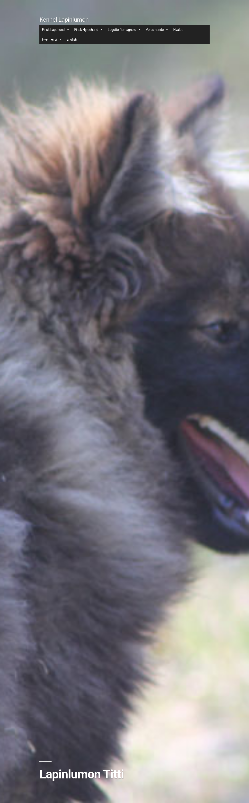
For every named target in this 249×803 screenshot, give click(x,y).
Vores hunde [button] (157, 30)
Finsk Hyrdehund (88, 30)
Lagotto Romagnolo (124, 30)
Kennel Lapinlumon (64, 19)
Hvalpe (178, 30)
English (72, 39)
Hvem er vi (52, 39)
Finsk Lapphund (55, 30)
